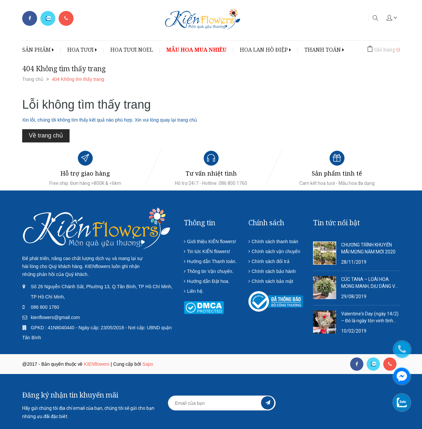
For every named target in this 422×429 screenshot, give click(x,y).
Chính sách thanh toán (275, 241)
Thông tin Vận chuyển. (210, 271)
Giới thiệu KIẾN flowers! (211, 241)
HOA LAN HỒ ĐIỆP (265, 49)
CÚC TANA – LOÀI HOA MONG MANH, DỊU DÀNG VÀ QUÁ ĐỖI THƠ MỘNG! (369, 283)
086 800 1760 (45, 307)
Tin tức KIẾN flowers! (208, 251)
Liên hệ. (195, 291)
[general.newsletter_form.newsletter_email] (222, 403)
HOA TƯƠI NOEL (131, 49)
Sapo (147, 364)
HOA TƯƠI (82, 49)
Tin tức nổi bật (336, 222)
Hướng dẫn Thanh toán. (212, 261)
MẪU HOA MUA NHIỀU (196, 49)
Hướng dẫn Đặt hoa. (208, 281)
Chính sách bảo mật (272, 281)
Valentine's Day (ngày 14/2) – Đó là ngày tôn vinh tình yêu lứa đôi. (369, 317)
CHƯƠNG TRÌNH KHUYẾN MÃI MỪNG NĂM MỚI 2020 (368, 248)
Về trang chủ (46, 135)
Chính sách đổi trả (271, 261)
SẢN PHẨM (38, 49)
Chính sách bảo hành (274, 271)
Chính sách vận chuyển (276, 251)
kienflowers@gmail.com (55, 317)
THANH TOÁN (324, 49)
